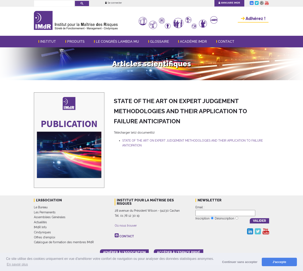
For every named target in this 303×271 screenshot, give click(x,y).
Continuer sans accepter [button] (240, 262)
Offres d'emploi (44, 237)
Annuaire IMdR (229, 2)
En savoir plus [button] (17, 264)
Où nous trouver (126, 225)
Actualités (40, 222)
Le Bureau (41, 207)
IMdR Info (40, 227)
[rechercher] (53, 4)
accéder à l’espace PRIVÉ (178, 252)
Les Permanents (45, 212)
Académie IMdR (193, 42)
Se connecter (113, 2)
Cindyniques (42, 232)
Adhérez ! (253, 18)
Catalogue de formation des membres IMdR (64, 242)
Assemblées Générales (49, 217)
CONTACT (126, 236)
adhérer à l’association (124, 252)
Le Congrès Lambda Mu (117, 42)
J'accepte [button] (279, 262)
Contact (226, 42)
